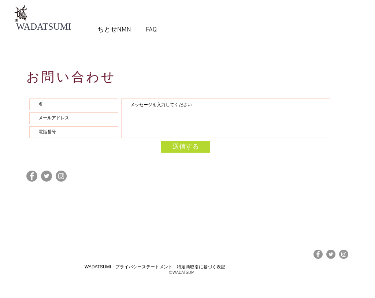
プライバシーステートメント (143, 266)
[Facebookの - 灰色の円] (31, 176)
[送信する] (185, 147)
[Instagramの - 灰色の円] (61, 176)
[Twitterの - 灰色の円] (46, 176)
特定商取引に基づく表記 (201, 266)
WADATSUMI (98, 266)
